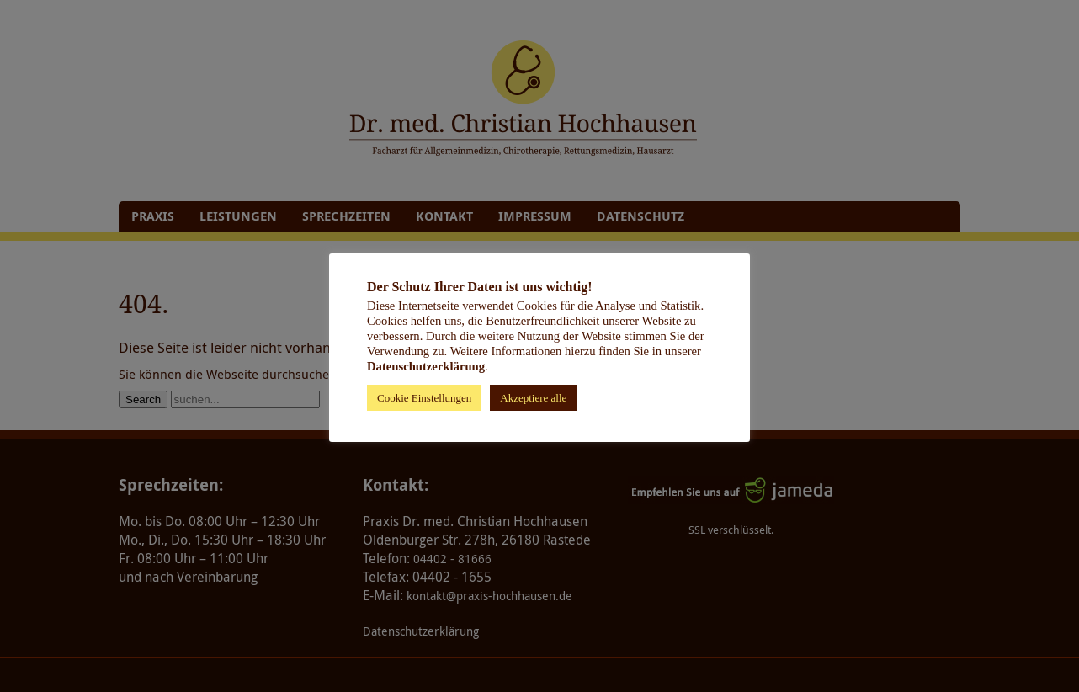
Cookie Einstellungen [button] (424, 397)
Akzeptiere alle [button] (533, 397)
